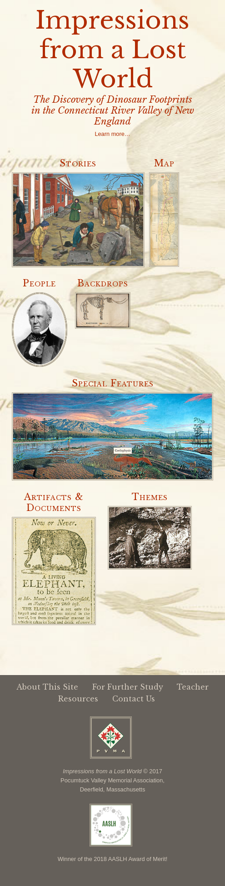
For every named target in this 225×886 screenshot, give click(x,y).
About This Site (47, 686)
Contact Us (133, 698)
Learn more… (112, 133)
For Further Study (127, 686)
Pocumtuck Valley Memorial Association (111, 780)
